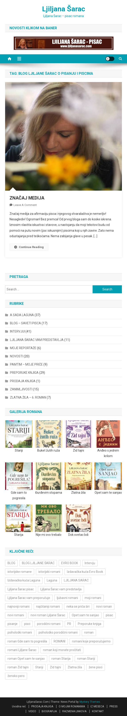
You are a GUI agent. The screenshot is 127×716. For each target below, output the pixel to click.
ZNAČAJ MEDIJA (27, 198)
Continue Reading (29, 247)
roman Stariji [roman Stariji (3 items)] (86, 658)
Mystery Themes (89, 701)
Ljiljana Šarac (63, 9)
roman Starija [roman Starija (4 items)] (60, 658)
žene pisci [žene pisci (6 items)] (95, 667)
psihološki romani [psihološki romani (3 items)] (20, 632)
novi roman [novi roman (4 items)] (104, 606)
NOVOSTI (16, 356)
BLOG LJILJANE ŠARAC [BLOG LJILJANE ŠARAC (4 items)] (38, 563)
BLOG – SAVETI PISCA (25, 323)
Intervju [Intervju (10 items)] (90, 563)
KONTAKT (98, 711)
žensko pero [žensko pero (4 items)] (16, 676)
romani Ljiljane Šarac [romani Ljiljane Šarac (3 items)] (22, 650)
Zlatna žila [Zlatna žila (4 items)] (75, 667)
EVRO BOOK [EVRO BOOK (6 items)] (69, 563)
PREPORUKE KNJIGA (24, 372)
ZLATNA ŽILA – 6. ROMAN (28, 397)
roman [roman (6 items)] (89, 632)
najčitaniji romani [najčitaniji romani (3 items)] (48, 606)
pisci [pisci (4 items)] (27, 624)
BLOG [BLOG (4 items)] (11, 563)
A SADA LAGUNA (22, 315)
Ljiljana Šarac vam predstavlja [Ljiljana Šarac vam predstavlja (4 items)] (61, 589)
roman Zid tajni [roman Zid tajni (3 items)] (18, 667)
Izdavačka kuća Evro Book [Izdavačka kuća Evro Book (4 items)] (85, 571)
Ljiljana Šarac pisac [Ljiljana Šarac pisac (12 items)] (21, 589)
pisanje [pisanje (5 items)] (13, 624)
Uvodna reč (19, 706)
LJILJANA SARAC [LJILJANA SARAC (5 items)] (76, 580)
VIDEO (32, 711)
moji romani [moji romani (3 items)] (93, 598)
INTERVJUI (17, 331)
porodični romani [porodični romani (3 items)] (49, 624)
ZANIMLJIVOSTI (21, 389)
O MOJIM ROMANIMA (72, 706)
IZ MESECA (97, 706)
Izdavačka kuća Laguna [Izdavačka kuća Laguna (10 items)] (24, 580)
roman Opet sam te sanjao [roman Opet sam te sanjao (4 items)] (26, 658)
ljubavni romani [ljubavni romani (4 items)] (67, 598)
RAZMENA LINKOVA (74, 711)
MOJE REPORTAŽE (23, 348)
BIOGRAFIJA (49, 711)
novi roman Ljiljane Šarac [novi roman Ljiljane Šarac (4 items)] (48, 615)
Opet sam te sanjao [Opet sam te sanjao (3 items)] (85, 615)
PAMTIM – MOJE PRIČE (26, 364)
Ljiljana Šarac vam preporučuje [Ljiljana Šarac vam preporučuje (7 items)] (29, 598)
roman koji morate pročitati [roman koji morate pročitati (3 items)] (62, 650)
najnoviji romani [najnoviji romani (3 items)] (18, 606)
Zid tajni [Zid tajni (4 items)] (55, 667)
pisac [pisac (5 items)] (109, 615)
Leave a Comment (25, 205)
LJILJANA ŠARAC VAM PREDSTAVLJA (37, 340)
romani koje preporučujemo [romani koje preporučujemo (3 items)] (91, 641)
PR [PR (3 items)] (69, 624)
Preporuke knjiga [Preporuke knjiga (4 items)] (89, 624)
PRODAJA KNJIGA (22, 381)
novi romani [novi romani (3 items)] (16, 615)
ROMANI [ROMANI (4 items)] (59, 641)
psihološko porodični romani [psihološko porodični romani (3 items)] (58, 632)
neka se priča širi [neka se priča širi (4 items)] (78, 606)
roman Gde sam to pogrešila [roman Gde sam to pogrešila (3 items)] (27, 641)
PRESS (113, 706)
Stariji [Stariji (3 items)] (39, 667)
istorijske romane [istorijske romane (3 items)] (20, 571)
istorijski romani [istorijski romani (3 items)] (49, 571)
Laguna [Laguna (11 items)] (52, 580)
